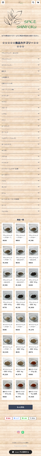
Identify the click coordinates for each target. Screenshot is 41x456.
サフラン (4, 102)
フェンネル (5, 211)
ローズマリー (6, 175)
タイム (4, 193)
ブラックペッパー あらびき (10, 53)
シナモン (4, 114)
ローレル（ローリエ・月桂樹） (11, 199)
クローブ (4, 108)
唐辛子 (4, 71)
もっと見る (20, 407)
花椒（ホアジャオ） (7, 83)
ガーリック (5, 132)
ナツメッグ (5, 162)
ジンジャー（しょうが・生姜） (10, 169)
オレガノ (4, 187)
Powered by (20, 446)
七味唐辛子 (5, 77)
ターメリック (5, 126)
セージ (4, 205)
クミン (4, 120)
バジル (4, 181)
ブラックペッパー (7, 59)
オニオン (4, 150)
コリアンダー (6, 95)
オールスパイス (6, 144)
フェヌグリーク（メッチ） (9, 138)
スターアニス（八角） (8, 89)
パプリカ (4, 156)
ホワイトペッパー (7, 65)
